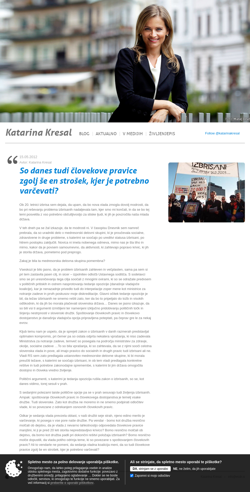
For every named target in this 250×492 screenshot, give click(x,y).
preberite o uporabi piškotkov (72, 483)
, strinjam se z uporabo (150, 469)
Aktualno (106, 133)
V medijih (133, 133)
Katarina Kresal (38, 132)
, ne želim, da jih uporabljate (194, 469)
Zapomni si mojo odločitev (152, 475)
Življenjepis (162, 133)
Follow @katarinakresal (222, 133)
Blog (84, 133)
